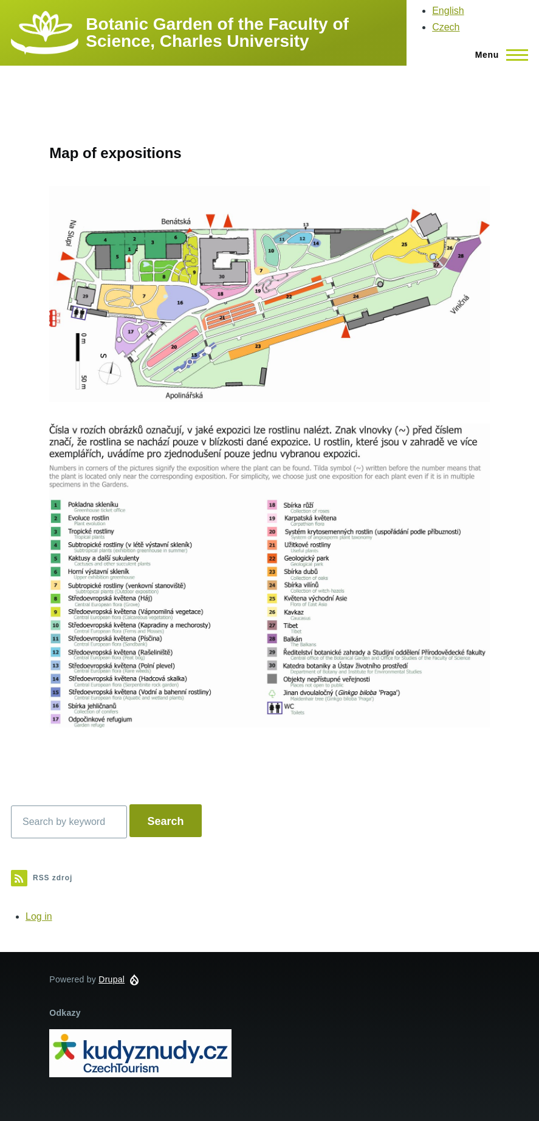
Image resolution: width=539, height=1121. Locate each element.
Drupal (111, 979)
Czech (445, 27)
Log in (39, 916)
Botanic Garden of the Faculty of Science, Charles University (217, 32)
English (448, 10)
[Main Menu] (498, 55)
